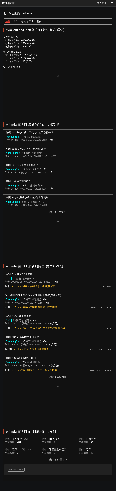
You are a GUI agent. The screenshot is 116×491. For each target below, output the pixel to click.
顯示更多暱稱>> (58, 459)
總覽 (7, 21)
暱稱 (39, 21)
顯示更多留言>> (58, 377)
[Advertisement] (58, 97)
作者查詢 (14, 13)
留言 (31, 21)
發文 (23, 21)
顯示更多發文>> (58, 211)
